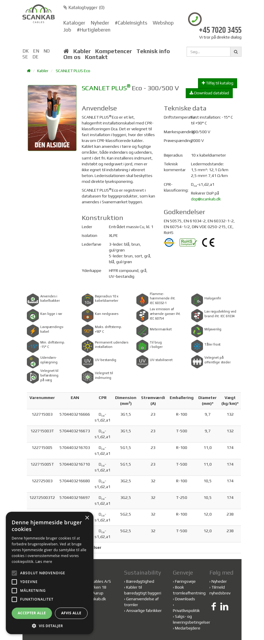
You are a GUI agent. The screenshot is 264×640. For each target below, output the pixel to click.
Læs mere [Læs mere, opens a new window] (43, 561)
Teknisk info (153, 51)
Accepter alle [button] (32, 612)
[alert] (49, 573)
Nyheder (100, 23)
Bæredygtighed (140, 581)
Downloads (185, 598)
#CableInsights (131, 23)
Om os (72, 57)
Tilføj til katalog (217, 83)
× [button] (87, 518)
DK (25, 51)
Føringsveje (185, 581)
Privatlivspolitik (186, 610)
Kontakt (96, 57)
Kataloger (74, 23)
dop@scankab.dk (206, 199)
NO (47, 51)
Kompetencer (113, 51)
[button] (50, 625)
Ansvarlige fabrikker (144, 610)
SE (25, 57)
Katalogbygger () (84, 7)
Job (67, 30)
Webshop (163, 23)
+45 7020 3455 (220, 30)
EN (36, 51)
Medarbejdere (187, 628)
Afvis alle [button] (71, 612)
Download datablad (209, 93)
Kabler (82, 51)
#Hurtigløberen (93, 30)
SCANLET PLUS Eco (73, 70)
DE (35, 57)
